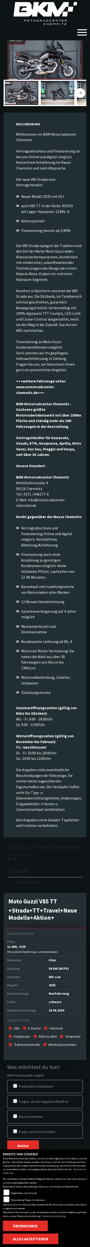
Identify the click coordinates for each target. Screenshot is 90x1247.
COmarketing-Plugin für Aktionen (28, 1200)
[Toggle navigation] (82, 30)
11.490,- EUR (32, 949)
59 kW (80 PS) (59, 968)
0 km (52, 960)
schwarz (55, 1002)
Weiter (23, 1145)
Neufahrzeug (59, 993)
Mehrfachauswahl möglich (25, 1075)
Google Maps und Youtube (24, 1193)
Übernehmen (25, 1225)
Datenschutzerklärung (54, 1216)
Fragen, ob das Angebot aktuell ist (43, 1101)
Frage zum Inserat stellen (37, 1132)
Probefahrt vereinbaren (36, 1086)
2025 (52, 985)
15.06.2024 (56, 1010)
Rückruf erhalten (31, 1116)
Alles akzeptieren (30, 1238)
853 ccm (55, 977)
